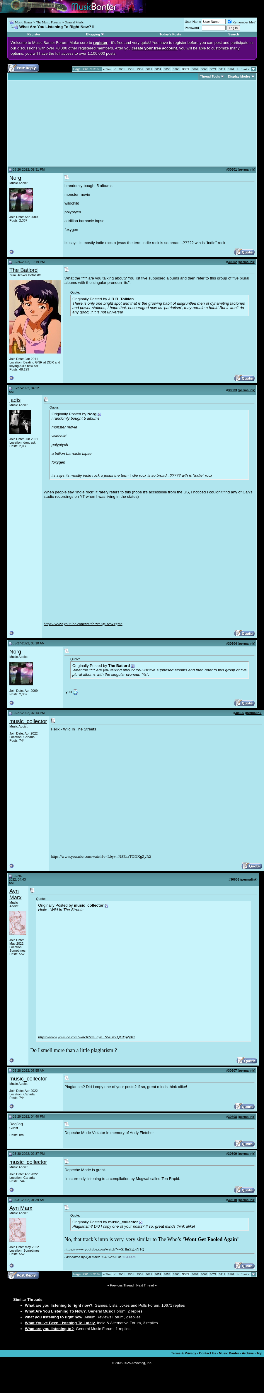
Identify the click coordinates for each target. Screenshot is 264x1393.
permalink (246, 169)
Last (245, 69)
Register (33, 34)
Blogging (93, 34)
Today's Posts (170, 34)
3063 (204, 69)
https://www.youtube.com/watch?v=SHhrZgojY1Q (104, 1249)
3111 (222, 69)
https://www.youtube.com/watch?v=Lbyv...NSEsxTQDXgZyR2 (101, 856)
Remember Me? (242, 22)
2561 (130, 69)
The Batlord (23, 270)
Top (259, 1353)
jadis (15, 400)
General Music (74, 22)
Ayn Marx (15, 894)
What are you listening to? (49, 1329)
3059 (167, 69)
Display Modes (239, 76)
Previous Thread (122, 1285)
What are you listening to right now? (58, 1305)
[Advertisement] (58, 123)
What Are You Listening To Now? (55, 1311)
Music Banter (24, 22)
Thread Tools (210, 76)
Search (233, 34)
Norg (15, 178)
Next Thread (145, 1285)
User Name (193, 21)
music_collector (28, 721)
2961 (140, 69)
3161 (231, 69)
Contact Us (207, 1353)
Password (192, 28)
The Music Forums (48, 22)
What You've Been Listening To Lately (60, 1323)
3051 (158, 69)
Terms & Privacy (183, 1353)
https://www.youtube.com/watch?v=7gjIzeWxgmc (83, 624)
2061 (121, 69)
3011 (149, 69)
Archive (248, 1353)
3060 (176, 69)
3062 (195, 69)
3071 (213, 69)
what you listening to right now (53, 1317)
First (107, 69)
